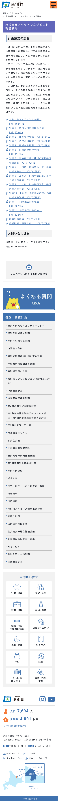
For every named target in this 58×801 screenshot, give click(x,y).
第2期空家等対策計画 (19, 425)
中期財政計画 (15, 391)
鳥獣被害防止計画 (18, 371)
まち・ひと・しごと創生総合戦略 (26, 486)
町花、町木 (14, 547)
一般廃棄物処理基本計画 (21, 364)
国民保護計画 (15, 562)
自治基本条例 (15, 348)
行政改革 (13, 494)
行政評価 (13, 501)
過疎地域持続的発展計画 (21, 456)
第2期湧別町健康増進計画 (22, 406)
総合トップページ (38, 758)
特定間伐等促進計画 (19, 398)
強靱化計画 (14, 516)
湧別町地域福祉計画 (19, 333)
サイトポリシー (14, 758)
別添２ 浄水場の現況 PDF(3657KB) (30, 137)
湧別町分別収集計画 (19, 341)
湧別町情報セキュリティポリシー (26, 326)
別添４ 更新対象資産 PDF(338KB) (29, 145)
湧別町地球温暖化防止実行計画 (25, 356)
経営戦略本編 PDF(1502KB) (25, 219)
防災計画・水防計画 (19, 554)
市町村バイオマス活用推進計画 (25, 509)
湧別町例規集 (15, 471)
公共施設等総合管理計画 (21, 531)
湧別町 (12, 5)
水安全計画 (14, 440)
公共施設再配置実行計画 (21, 539)
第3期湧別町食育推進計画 (22, 463)
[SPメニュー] (53, 5)
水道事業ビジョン (18, 433)
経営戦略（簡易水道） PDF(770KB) (29, 223)
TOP (4, 13)
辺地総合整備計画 (18, 524)
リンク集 (31, 754)
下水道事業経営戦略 (19, 448)
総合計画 (13, 478)
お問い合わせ (13, 754)
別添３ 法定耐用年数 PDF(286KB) (29, 141)
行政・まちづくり (17, 13)
